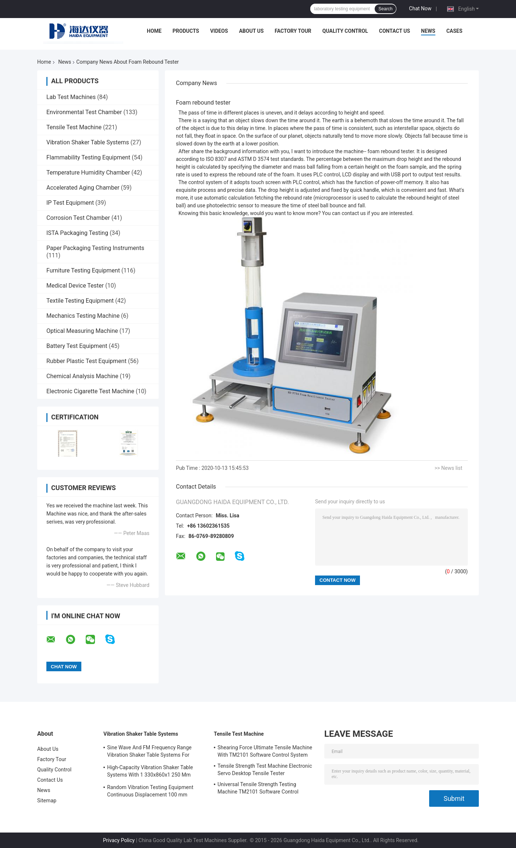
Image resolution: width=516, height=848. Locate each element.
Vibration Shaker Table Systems (87, 142)
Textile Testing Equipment (80, 300)
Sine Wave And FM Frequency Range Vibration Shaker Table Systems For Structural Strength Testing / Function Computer (150, 752)
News (428, 31)
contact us (354, 213)
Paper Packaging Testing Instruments (95, 247)
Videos (219, 31)
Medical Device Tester (75, 285)
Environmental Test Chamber (84, 112)
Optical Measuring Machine (82, 330)
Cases (454, 31)
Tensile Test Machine (74, 127)
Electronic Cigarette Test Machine (90, 391)
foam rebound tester (391, 151)
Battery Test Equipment (76, 345)
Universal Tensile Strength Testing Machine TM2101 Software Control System (258, 789)
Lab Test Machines (71, 97)
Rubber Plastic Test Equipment (86, 361)
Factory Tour (293, 31)
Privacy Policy (119, 840)
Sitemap (46, 800)
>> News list (448, 468)
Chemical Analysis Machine (82, 376)
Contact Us (394, 31)
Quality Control (345, 31)
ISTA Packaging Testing (77, 232)
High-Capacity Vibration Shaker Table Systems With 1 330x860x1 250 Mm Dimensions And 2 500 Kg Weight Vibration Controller (150, 772)
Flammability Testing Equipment (88, 157)
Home (154, 31)
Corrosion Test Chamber (78, 217)
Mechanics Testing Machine (83, 315)
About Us (251, 31)
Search (385, 8)
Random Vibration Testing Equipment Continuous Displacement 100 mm (150, 791)
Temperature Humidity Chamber (88, 172)
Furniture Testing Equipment (83, 270)
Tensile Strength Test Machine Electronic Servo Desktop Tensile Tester (265, 769)
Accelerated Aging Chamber (83, 187)
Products (186, 31)
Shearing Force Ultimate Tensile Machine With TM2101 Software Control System (265, 751)
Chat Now (420, 8)
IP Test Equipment (70, 202)
